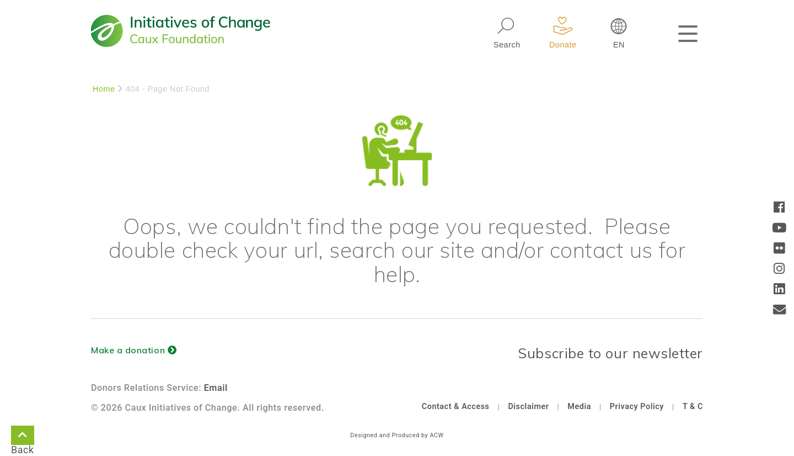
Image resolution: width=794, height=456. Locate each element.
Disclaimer (528, 406)
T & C (693, 406)
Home (104, 88)
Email (216, 388)
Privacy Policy (637, 406)
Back (22, 437)
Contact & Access (456, 406)
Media (579, 406)
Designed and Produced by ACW (396, 435)
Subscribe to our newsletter (610, 353)
